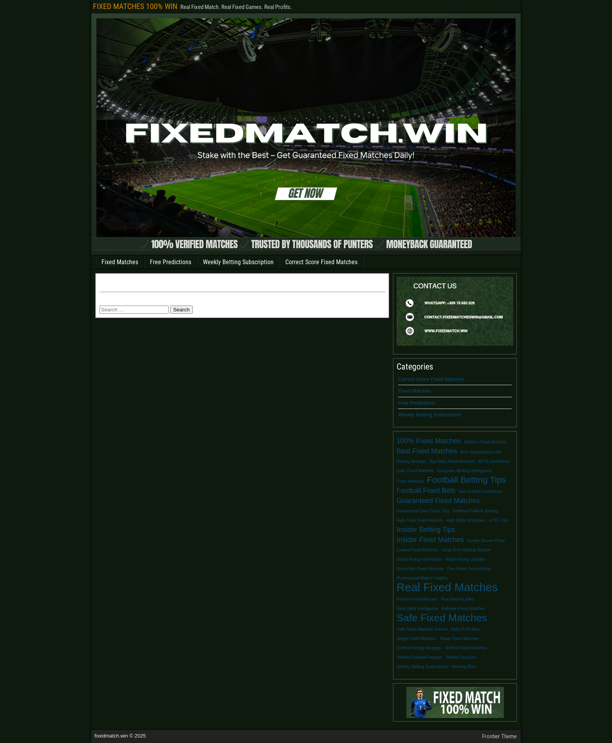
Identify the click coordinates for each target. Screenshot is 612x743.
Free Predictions (170, 262)
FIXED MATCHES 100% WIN (135, 6)
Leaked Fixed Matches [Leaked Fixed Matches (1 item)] (417, 549)
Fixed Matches (119, 262)
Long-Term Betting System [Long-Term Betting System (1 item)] (466, 549)
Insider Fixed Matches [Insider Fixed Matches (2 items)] (430, 540)
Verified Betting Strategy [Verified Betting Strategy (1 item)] (419, 647)
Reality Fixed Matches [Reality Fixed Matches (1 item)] (417, 599)
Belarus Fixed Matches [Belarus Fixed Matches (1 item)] (485, 441)
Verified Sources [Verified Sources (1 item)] (460, 657)
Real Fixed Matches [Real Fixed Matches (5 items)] (447, 587)
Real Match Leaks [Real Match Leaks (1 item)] (457, 599)
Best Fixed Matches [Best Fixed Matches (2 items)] (427, 451)
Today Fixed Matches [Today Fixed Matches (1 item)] (459, 638)
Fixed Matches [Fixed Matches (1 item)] (410, 481)
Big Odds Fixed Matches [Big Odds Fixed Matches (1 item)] (452, 461)
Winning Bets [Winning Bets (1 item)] (464, 666)
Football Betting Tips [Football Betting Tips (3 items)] (466, 480)
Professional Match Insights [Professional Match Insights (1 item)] (422, 578)
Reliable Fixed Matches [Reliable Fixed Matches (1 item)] (463, 608)
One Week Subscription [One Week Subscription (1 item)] (469, 568)
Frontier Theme (499, 736)
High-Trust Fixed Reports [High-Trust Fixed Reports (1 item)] (420, 520)
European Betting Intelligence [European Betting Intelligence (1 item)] (465, 470)
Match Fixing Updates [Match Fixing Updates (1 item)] (465, 559)
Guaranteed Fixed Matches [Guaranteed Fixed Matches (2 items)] (438, 501)
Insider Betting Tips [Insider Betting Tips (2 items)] (426, 529)
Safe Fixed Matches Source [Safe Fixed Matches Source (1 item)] (422, 629)
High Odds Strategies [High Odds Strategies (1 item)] (466, 520)
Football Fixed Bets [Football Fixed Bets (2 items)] (426, 490)
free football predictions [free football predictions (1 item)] (480, 491)
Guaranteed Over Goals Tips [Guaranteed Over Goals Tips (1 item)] (423, 510)
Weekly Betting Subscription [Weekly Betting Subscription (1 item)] (422, 666)
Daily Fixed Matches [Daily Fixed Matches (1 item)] (415, 470)
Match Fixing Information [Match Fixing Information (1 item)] (419, 559)
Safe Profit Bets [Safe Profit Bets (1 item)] (465, 629)
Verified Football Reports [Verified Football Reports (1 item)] (419, 657)
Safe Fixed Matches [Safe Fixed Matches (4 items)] (442, 617)
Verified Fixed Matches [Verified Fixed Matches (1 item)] (466, 647)
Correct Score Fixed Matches (321, 262)
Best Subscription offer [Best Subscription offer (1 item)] (481, 452)
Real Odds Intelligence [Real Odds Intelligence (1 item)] (417, 608)
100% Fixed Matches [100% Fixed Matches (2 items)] (429, 441)
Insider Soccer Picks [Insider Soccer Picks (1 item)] (486, 540)
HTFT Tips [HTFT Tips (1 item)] (499, 520)
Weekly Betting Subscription (238, 262)
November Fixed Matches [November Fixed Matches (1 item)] (420, 568)
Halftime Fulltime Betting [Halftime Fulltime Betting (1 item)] (475, 510)
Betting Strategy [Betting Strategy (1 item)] (411, 461)
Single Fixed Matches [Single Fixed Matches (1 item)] (416, 638)
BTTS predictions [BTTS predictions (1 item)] (494, 461)
